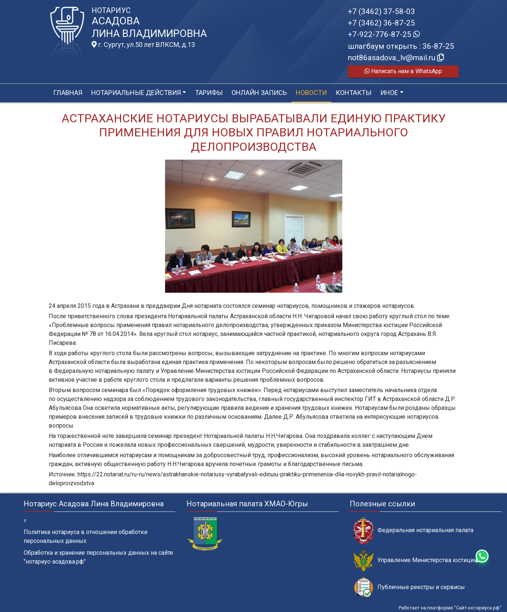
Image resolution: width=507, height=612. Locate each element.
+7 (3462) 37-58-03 (381, 11)
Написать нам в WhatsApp (403, 71)
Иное (389, 92)
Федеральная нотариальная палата (413, 530)
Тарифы (209, 92)
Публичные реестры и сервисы (409, 587)
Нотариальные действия (136, 92)
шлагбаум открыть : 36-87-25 (401, 46)
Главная (67, 92)
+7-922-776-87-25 (384, 34)
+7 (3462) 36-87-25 (381, 22)
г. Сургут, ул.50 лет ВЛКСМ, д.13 (143, 44)
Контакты (353, 92)
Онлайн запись (259, 92)
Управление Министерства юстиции (415, 560)
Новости (311, 92)
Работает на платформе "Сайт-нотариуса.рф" (450, 608)
